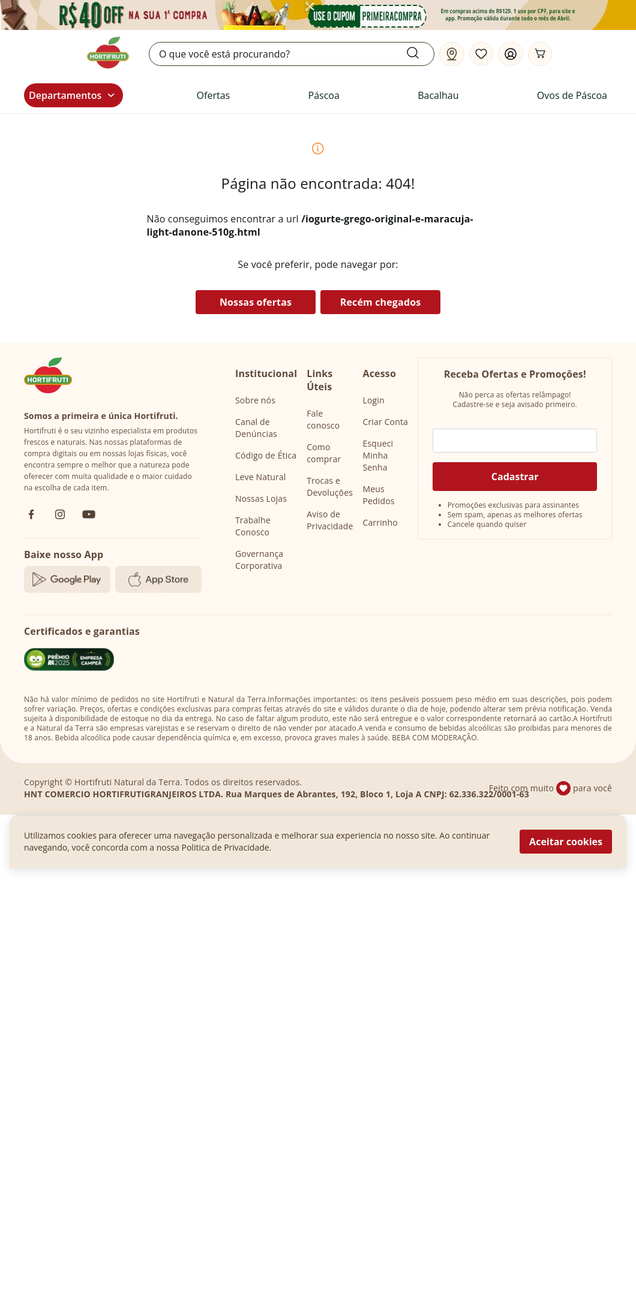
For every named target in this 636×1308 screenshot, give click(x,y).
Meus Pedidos (378, 495)
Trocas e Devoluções (330, 486)
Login (373, 400)
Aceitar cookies (565, 841)
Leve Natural (260, 477)
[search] (291, 54)
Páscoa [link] (324, 95)
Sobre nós (255, 400)
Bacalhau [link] (438, 95)
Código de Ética (265, 455)
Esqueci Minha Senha (377, 455)
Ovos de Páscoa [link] (572, 95)
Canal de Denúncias (256, 427)
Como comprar (324, 453)
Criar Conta (385, 421)
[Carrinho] (540, 54)
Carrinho (379, 522)
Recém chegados (380, 302)
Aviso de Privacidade (330, 520)
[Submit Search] (420, 53)
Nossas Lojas (261, 498)
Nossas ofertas (256, 302)
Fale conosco (323, 419)
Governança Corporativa (259, 559)
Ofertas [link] (213, 95)
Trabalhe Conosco (253, 526)
